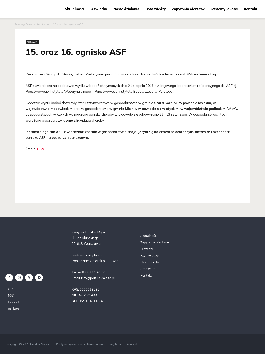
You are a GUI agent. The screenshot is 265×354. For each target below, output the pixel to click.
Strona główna (23, 24)
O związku (99, 9)
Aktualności (74, 9)
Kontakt (250, 9)
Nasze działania (126, 9)
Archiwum (42, 24)
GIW (40, 149)
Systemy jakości (224, 9)
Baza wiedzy (156, 9)
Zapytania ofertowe (188, 9)
